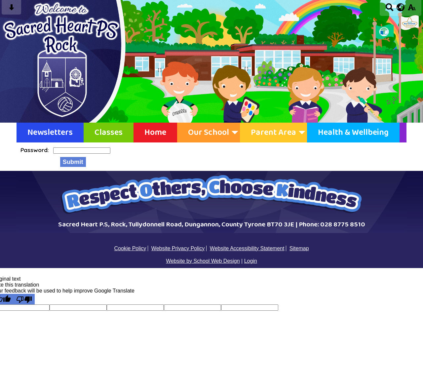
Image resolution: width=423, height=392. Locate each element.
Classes (109, 132)
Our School (208, 132)
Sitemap (299, 248)
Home (155, 132)
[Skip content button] (11, 9)
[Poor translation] (24, 299)
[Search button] (389, 9)
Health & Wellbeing (353, 132)
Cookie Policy (130, 248)
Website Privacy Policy (178, 248)
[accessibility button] (411, 9)
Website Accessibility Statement (247, 248)
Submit (73, 161)
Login (250, 261)
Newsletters (50, 132)
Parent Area (273, 132)
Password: (35, 150)
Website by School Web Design (203, 261)
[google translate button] (400, 7)
